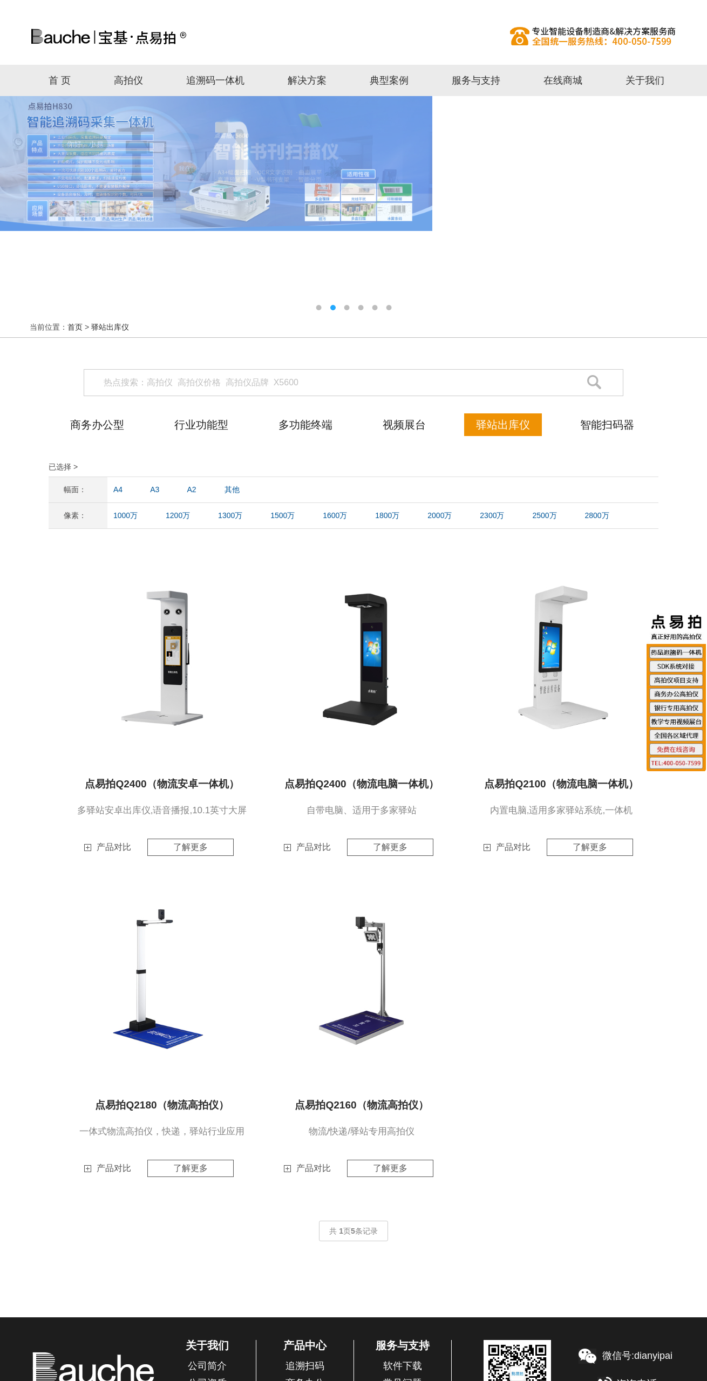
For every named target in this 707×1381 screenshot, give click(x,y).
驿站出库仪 (110, 327)
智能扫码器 (607, 425)
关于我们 (645, 80)
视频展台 (404, 425)
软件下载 (402, 1365)
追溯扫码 (304, 1365)
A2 (191, 489)
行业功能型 (201, 425)
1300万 (230, 515)
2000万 (439, 515)
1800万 (387, 515)
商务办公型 (97, 425)
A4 (118, 489)
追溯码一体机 (215, 80)
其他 (232, 489)
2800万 (596, 515)
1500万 (282, 515)
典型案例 (389, 80)
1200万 (178, 515)
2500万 (544, 515)
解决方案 (307, 80)
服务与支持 (476, 80)
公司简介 (207, 1365)
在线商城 (562, 80)
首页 (75, 327)
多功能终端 (305, 425)
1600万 (335, 515)
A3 (154, 489)
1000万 (125, 515)
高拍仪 (353, 36)
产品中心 (305, 1345)
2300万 (492, 515)
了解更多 (190, 847)
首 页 (60, 80)
